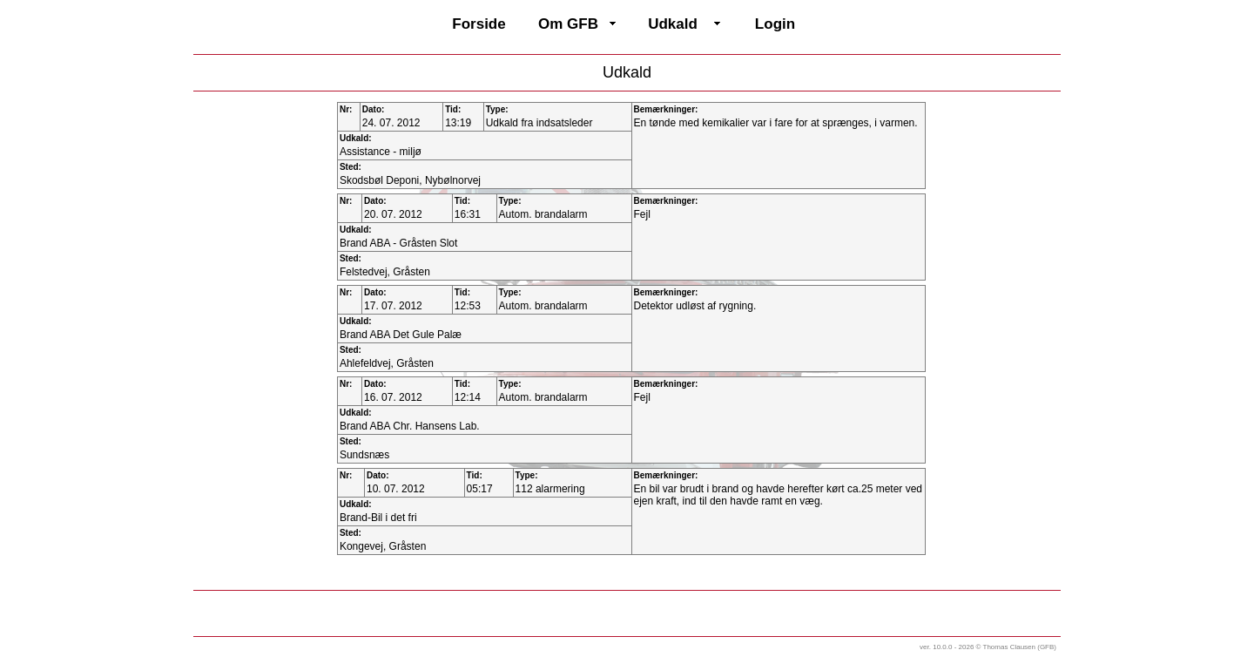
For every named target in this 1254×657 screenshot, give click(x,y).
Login (775, 24)
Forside (478, 24)
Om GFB (568, 24)
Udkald (673, 24)
